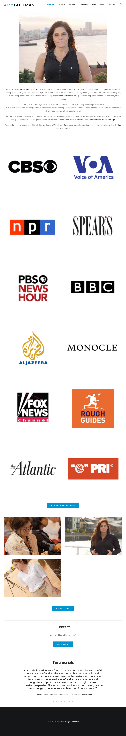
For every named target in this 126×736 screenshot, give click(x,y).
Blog (94, 4)
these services (64, 96)
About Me (50, 4)
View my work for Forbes (63, 505)
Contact (112, 4)
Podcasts (84, 4)
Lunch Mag (116, 125)
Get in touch (63, 644)
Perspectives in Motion (31, 89)
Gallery (102, 4)
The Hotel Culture (62, 125)
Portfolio (61, 4)
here (102, 104)
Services (73, 4)
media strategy (108, 119)
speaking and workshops (87, 119)
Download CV (63, 609)
